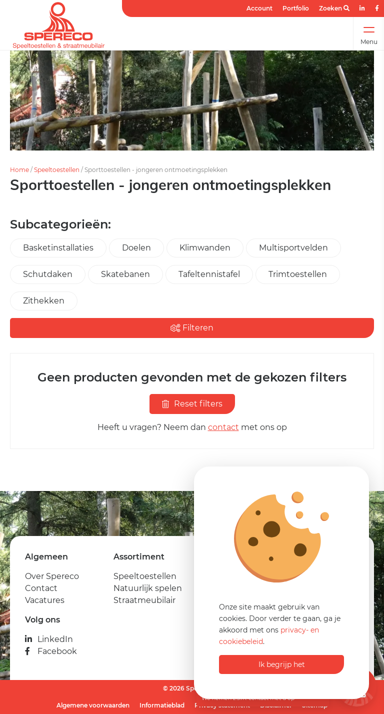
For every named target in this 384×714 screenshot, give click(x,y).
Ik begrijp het (281, 664)
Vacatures (44, 600)
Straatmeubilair (145, 600)
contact (223, 427)
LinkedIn (49, 639)
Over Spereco (52, 576)
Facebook (51, 651)
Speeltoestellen (57, 170)
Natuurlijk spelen (148, 588)
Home (19, 170)
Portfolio (295, 8)
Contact (41, 588)
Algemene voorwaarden (93, 705)
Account (259, 8)
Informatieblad (162, 705)
